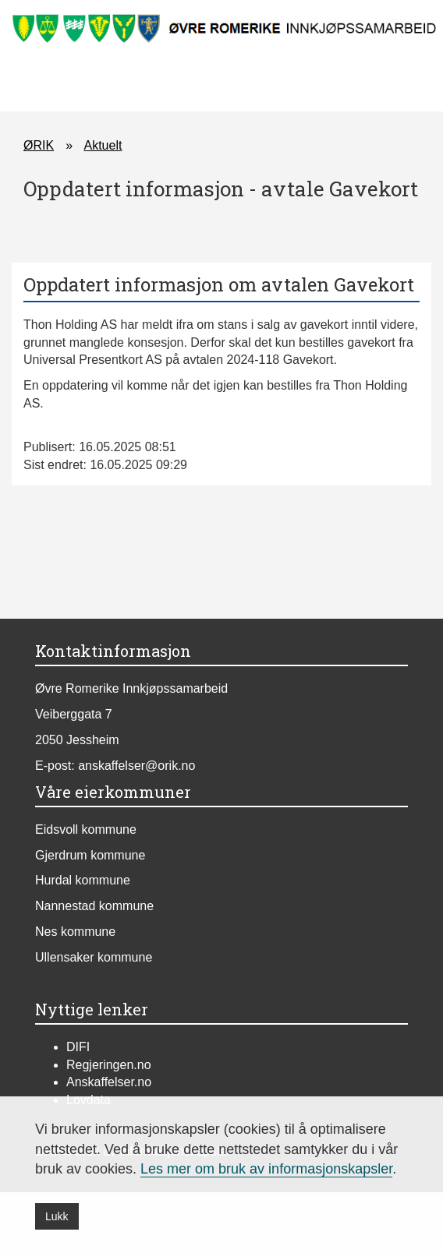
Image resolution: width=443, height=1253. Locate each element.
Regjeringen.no (108, 1064)
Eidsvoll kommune (85, 829)
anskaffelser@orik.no (136, 765)
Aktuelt (102, 145)
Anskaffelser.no (108, 1082)
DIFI (78, 1047)
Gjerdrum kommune (90, 855)
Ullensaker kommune (93, 957)
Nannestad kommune (94, 905)
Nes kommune (75, 931)
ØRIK (38, 145)
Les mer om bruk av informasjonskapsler (266, 1169)
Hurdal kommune (82, 880)
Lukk (57, 1216)
